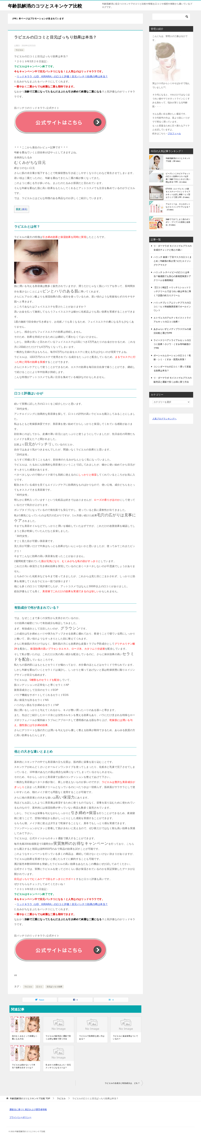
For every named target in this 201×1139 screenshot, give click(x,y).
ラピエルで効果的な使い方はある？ (91, 1037)
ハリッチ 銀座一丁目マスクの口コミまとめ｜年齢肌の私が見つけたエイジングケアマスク (173, 261)
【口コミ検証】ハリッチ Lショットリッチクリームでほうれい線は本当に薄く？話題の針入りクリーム (172, 291)
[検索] (171, 17)
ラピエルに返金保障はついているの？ (125, 1037)
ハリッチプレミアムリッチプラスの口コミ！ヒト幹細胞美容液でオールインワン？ (172, 306)
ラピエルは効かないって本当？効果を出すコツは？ (23, 1066)
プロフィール (174, 133)
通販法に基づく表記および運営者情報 (28, 1109)
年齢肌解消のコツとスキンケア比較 (46, 5)
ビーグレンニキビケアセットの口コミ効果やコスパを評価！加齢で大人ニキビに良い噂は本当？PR (178, 177)
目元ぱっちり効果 (54, 987)
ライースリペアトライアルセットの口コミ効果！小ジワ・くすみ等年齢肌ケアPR (172, 344)
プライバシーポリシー (20, 1117)
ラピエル (19, 50)
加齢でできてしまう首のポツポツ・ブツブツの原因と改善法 (178, 222)
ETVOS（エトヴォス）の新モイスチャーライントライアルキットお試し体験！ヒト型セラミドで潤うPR (178, 193)
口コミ (39, 987)
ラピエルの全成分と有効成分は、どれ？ (122, 1083)
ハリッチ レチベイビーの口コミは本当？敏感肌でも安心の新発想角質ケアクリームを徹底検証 (172, 276)
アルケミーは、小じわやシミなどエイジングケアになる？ (178, 207)
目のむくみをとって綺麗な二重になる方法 (24, 1037)
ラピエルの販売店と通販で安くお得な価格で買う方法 (58, 1037)
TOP (30, 1098)
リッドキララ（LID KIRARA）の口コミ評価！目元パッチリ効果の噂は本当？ (62, 76)
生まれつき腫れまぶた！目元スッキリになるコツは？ (58, 1066)
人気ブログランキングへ (164, 418)
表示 (24, 209)
